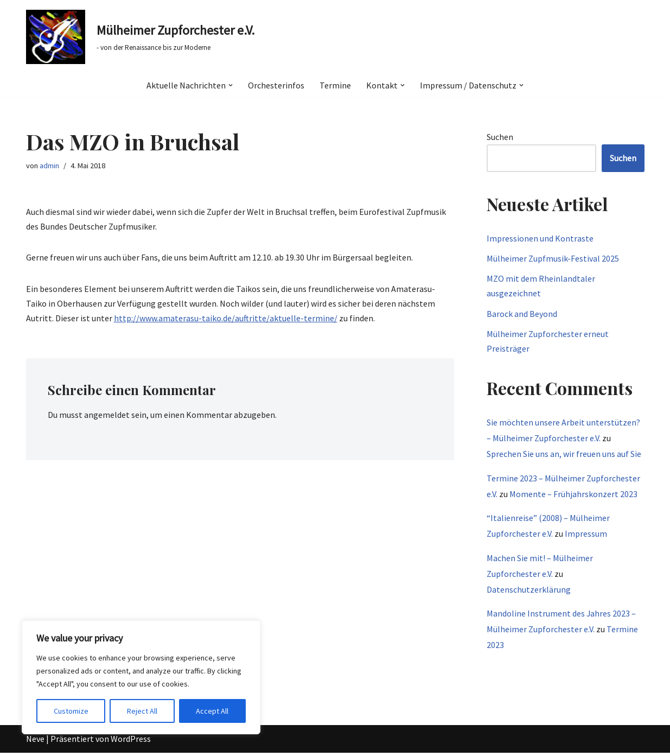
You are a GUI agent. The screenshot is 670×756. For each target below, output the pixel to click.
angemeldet (107, 414)
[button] (230, 85)
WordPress (131, 741)
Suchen (500, 136)
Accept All (212, 711)
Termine (335, 85)
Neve (35, 741)
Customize (71, 711)
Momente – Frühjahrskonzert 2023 (573, 493)
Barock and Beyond (522, 313)
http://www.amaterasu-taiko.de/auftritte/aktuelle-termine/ (225, 318)
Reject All (142, 711)
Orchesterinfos (276, 85)
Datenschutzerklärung (529, 589)
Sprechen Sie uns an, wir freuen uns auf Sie (564, 453)
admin (49, 165)
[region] (141, 677)
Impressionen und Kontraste (540, 238)
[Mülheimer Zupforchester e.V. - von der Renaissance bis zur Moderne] (140, 37)
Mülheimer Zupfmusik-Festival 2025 (553, 258)
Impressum (586, 533)
